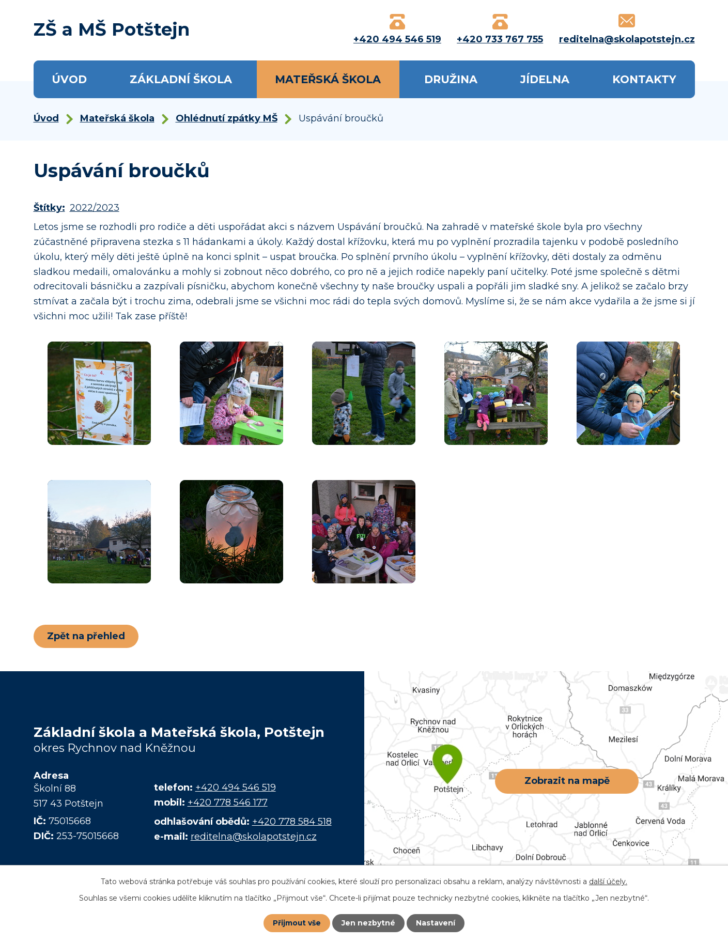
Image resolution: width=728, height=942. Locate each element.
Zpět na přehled (87, 636)
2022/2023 (94, 207)
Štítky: (49, 207)
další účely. (608, 881)
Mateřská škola (328, 79)
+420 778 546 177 (228, 802)
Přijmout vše (296, 923)
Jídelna (544, 79)
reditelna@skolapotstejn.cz (254, 836)
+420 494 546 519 (235, 787)
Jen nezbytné (369, 923)
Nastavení (436, 923)
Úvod (69, 79)
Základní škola (181, 79)
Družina (450, 79)
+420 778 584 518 (292, 821)
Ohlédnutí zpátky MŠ (226, 118)
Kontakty (644, 79)
